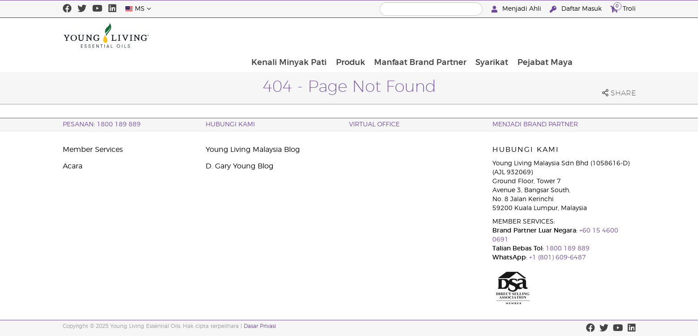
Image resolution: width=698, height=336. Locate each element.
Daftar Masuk (576, 9)
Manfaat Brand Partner (477, 35)
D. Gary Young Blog (239, 166)
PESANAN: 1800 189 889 (102, 124)
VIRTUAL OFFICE (374, 124)
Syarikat (549, 35)
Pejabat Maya (603, 35)
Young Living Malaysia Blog (253, 149)
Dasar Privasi (260, 326)
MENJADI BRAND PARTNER (535, 124)
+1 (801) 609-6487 (557, 257)
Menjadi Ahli (517, 9)
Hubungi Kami (230, 124)
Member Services (93, 149)
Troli (623, 8)
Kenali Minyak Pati (344, 35)
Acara (72, 166)
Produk (406, 35)
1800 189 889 (567, 249)
